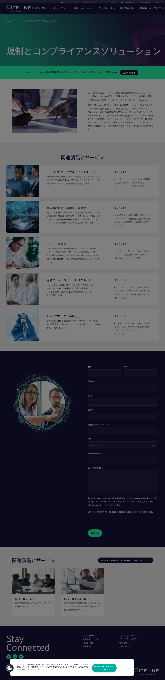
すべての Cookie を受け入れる (104, 668)
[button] (10, 668)
